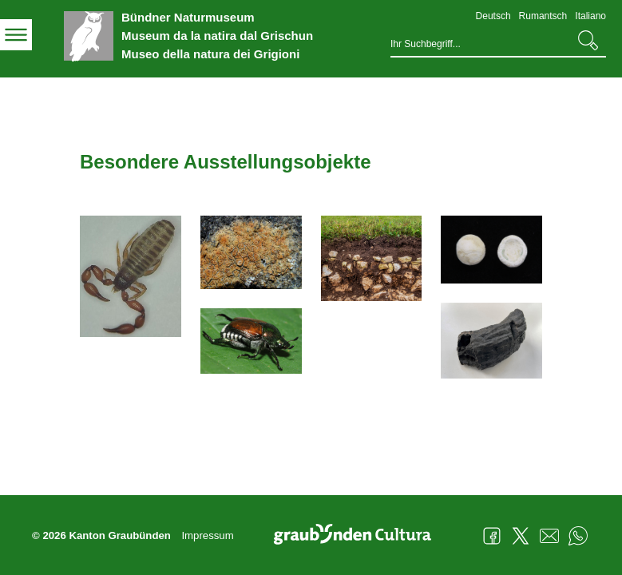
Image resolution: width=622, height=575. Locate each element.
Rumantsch (543, 16)
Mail (549, 536)
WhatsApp (578, 536)
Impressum (207, 535)
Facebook (492, 536)
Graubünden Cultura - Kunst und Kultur (358, 536)
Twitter (521, 536)
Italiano (590, 16)
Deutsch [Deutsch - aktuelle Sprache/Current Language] (493, 16)
